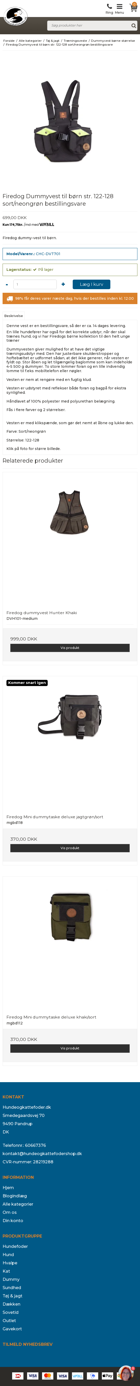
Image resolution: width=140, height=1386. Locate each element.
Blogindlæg (15, 1195)
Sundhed (12, 1287)
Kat (6, 1271)
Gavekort (12, 1328)
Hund (8, 1254)
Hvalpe (10, 1262)
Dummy (11, 1279)
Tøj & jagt (12, 1295)
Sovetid (11, 1312)
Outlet (9, 1320)
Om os (10, 1212)
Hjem (8, 1187)
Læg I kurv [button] (91, 284)
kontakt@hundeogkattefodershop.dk (42, 1153)
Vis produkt (70, 648)
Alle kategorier (18, 1204)
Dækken (11, 1304)
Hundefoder (15, 1246)
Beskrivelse (13, 316)
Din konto (13, 1220)
